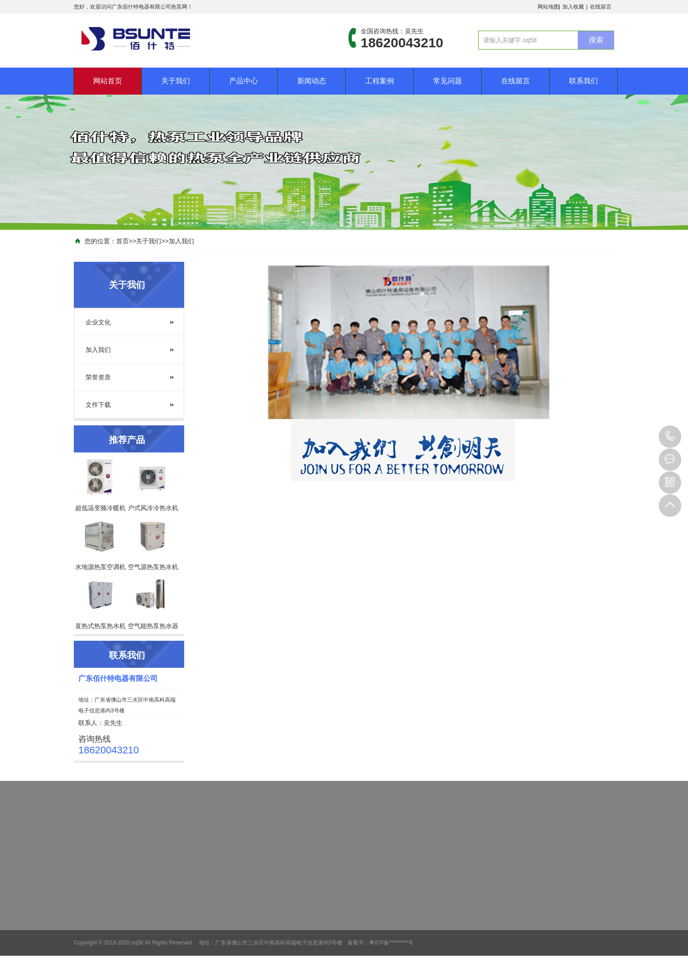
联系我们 (583, 81)
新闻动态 (311, 81)
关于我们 (175, 81)
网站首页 (107, 81)
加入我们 (181, 241)
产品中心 (243, 81)
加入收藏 (573, 7)
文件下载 (98, 404)
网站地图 (548, 7)
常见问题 (447, 81)
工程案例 (379, 81)
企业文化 (98, 322)
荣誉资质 (98, 377)
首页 (122, 241)
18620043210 (670, 436)
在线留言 (600, 7)
